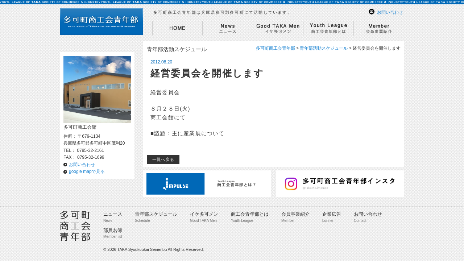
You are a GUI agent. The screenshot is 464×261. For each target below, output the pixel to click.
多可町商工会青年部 (275, 48)
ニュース (112, 214)
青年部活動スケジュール (324, 48)
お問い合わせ (390, 12)
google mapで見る (87, 171)
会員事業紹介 (295, 214)
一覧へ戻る (163, 159)
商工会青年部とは (250, 214)
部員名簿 (112, 230)
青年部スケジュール (156, 214)
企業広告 (331, 214)
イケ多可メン (204, 214)
